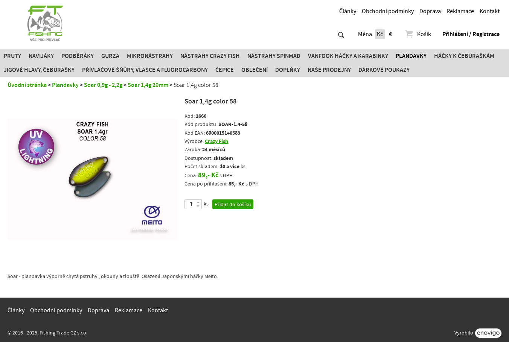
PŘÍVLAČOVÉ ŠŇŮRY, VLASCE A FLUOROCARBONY (145, 70)
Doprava (430, 11)
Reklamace (460, 11)
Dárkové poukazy (384, 70)
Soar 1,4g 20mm (148, 85)
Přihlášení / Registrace (471, 34)
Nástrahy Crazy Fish (210, 56)
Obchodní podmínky (388, 11)
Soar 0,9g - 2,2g (103, 85)
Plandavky (411, 56)
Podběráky (77, 56)
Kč (380, 34)
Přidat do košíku (233, 205)
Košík (417, 34)
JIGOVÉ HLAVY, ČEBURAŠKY (39, 70)
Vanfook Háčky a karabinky (348, 56)
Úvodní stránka (27, 85)
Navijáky (41, 56)
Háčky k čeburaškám (464, 56)
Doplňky (287, 70)
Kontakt (490, 11)
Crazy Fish (216, 141)
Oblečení (254, 70)
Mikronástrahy (150, 56)
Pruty (12, 56)
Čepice (224, 70)
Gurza (110, 56)
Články (347, 11)
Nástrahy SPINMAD (273, 56)
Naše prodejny (329, 70)
